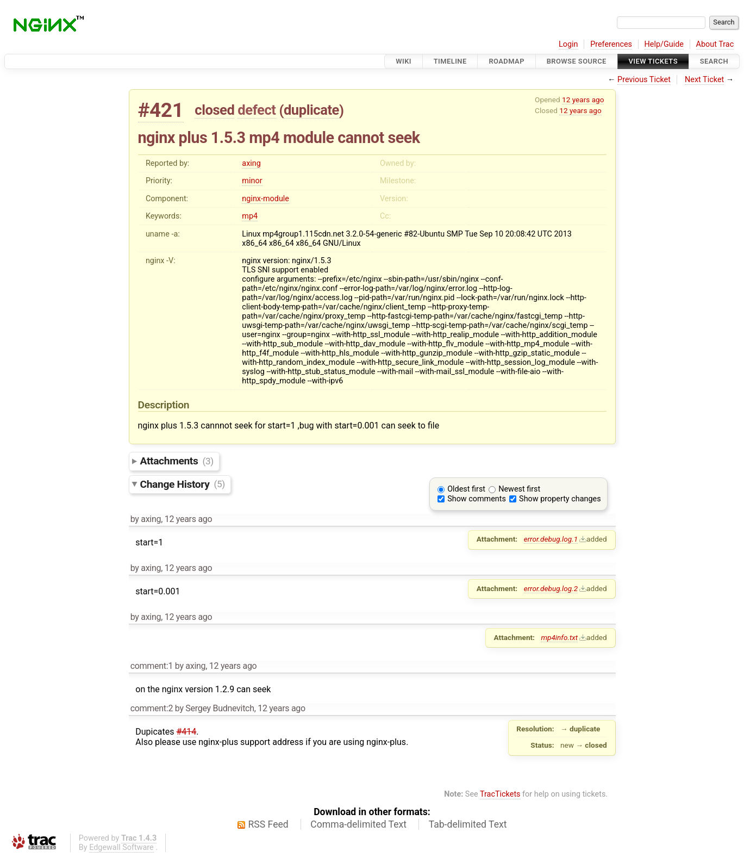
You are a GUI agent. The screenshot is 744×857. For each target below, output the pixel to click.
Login (568, 44)
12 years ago (583, 99)
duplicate (311, 110)
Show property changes (560, 499)
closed (214, 110)
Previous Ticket (644, 79)
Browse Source (577, 61)
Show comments (476, 499)
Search (714, 61)
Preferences (611, 44)
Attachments (177, 461)
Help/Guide (664, 44)
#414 (187, 731)
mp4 (250, 216)
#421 (161, 110)
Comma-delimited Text (358, 824)
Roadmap (506, 61)
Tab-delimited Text (468, 824)
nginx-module (265, 198)
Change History (182, 483)
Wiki (403, 61)
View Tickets (653, 61)
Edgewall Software (121, 847)
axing (251, 163)
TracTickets (500, 794)
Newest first (519, 489)
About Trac (715, 44)
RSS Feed (268, 824)
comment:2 (151, 708)
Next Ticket (704, 79)
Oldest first (466, 489)
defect (256, 110)
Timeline (450, 61)
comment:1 (151, 666)
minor (252, 180)
